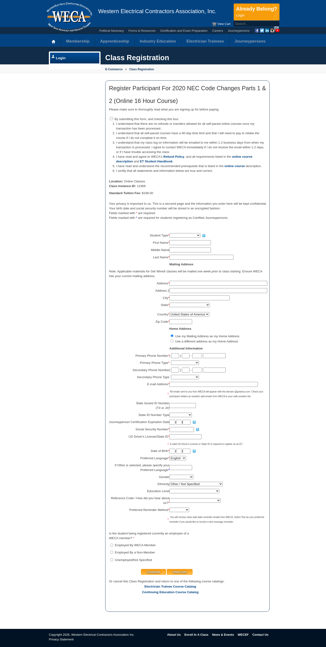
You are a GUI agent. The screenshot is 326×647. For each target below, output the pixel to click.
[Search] (251, 23)
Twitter (262, 30)
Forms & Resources (141, 30)
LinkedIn (267, 30)
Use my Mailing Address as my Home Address (207, 336)
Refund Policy (173, 156)
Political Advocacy (111, 30)
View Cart (220, 24)
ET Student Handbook (156, 161)
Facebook (257, 30)
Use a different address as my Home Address (206, 341)
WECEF (243, 634)
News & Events (223, 634)
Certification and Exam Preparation (184, 30)
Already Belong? (256, 12)
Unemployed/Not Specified (133, 560)
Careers (217, 30)
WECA (69, 16)
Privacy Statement (61, 639)
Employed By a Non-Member (135, 552)
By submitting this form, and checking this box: (147, 119)
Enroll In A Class (196, 634)
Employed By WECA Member (135, 545)
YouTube (277, 30)
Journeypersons (239, 30)
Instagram (272, 30)
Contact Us (260, 634)
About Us (174, 634)
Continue (153, 572)
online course (235, 166)
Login (61, 58)
